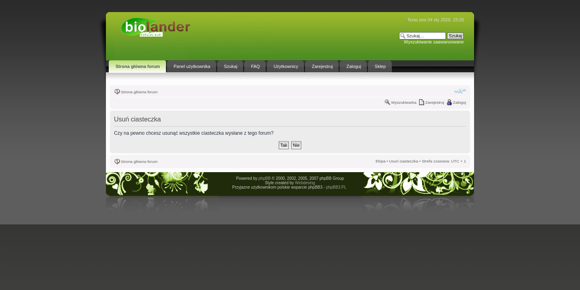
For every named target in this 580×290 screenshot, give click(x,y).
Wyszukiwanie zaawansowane (434, 41)
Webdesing (305, 183)
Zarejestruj (434, 102)
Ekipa (380, 161)
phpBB (265, 178)
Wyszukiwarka (403, 102)
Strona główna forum (139, 92)
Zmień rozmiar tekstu (460, 91)
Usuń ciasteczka (403, 161)
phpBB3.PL (336, 187)
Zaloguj (459, 102)
